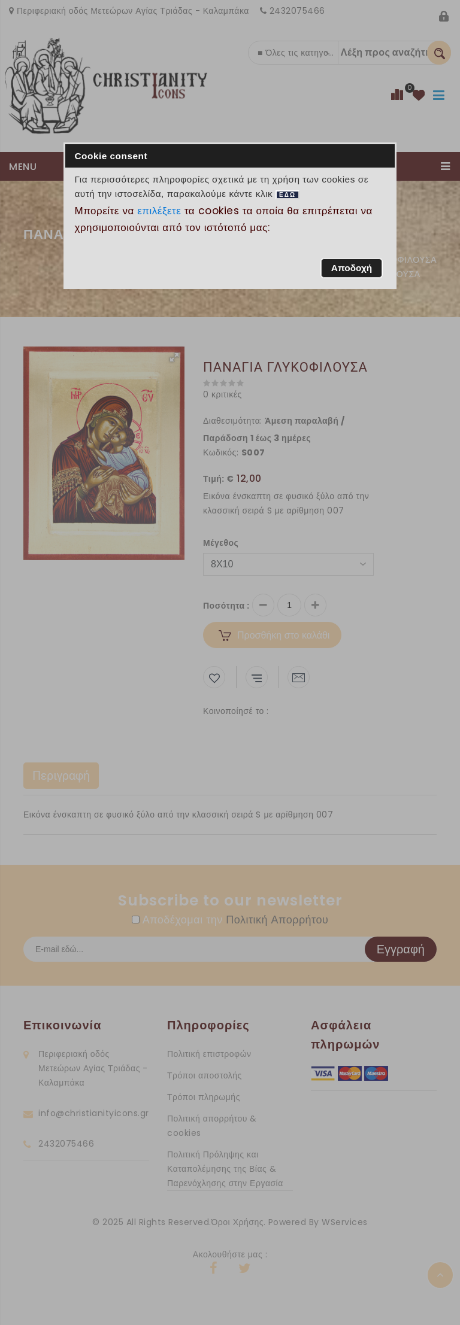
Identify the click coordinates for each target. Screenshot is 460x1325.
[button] (351, 268)
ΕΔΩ (287, 195)
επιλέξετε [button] (159, 210)
